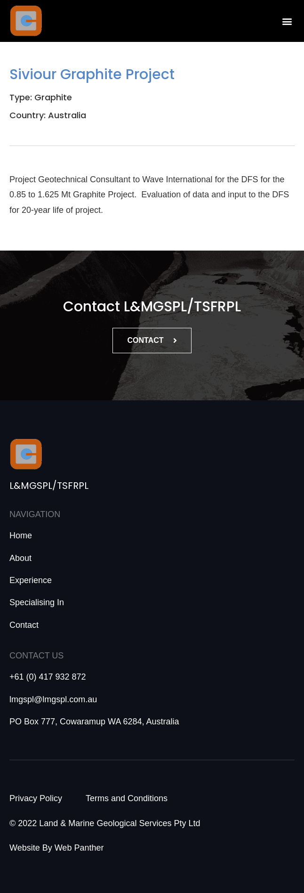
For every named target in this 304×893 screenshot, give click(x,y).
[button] (287, 21)
